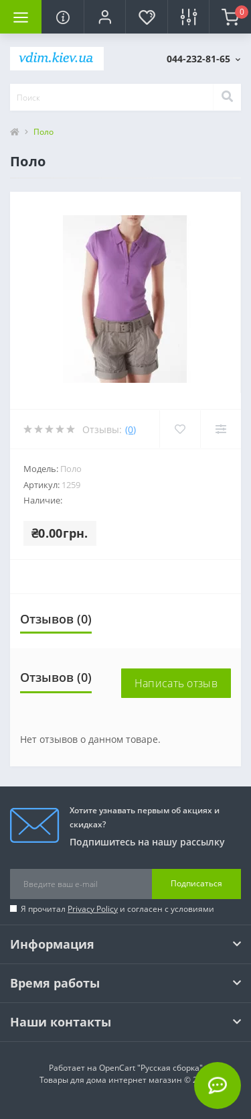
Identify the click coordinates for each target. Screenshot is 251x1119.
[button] (104, 17)
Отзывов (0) (56, 619)
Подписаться (196, 883)
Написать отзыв (176, 683)
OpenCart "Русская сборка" (151, 1067)
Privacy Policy (93, 909)
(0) (130, 429)
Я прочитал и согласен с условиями (117, 909)
